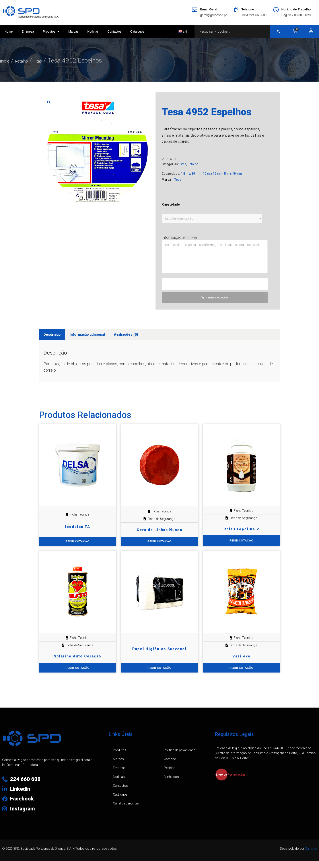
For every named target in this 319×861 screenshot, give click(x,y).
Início (7, 60)
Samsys (311, 848)
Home (8, 31)
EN (183, 31)
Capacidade (171, 204)
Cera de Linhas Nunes (159, 530)
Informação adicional (180, 237)
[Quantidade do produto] (215, 284)
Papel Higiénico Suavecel (159, 649)
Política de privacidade (179, 750)
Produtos (51, 31)
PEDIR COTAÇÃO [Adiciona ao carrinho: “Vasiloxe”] (241, 667)
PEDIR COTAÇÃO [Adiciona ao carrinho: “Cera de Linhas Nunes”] (159, 541)
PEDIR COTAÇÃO (217, 297)
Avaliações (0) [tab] (126, 334)
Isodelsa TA (77, 527)
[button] (48, 102)
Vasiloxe (241, 656)
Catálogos (137, 31)
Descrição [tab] (52, 334)
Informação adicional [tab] (87, 334)
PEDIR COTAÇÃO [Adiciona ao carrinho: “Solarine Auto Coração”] (77, 667)
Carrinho (170, 759)
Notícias (93, 31)
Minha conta (172, 777)
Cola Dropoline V (241, 529)
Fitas (52, 60)
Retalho (30, 60)
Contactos (114, 31)
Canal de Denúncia (126, 803)
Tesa (177, 179)
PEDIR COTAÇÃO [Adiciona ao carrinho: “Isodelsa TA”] (77, 541)
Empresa (27, 31)
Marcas (73, 31)
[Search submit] (278, 31)
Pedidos (169, 768)
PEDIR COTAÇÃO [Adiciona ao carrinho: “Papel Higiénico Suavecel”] (159, 667)
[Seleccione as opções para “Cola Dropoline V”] (241, 540)
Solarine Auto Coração (77, 656)
